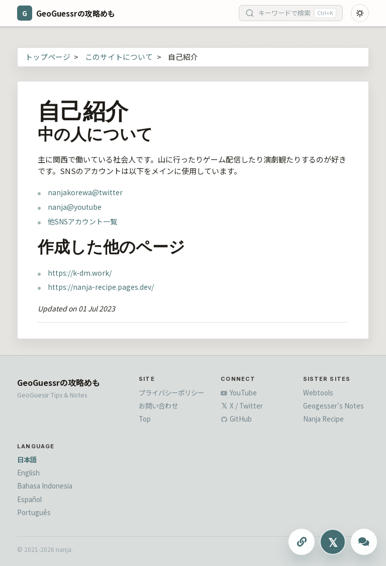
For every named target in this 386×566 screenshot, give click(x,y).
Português (34, 512)
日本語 (27, 459)
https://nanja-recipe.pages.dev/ (101, 287)
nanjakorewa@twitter (85, 192)
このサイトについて (119, 56)
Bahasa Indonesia (44, 485)
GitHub (236, 419)
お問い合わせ (158, 405)
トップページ (47, 56)
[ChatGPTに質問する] (364, 542)
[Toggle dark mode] (360, 13)
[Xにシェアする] (333, 542)
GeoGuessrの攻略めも (58, 382)
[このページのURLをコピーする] (301, 542)
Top (145, 419)
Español (29, 499)
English (28, 472)
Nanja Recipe (323, 419)
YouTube (239, 392)
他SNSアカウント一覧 (82, 221)
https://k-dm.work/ (80, 273)
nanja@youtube (75, 207)
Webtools (318, 392)
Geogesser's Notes (333, 405)
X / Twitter (242, 405)
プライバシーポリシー (171, 392)
